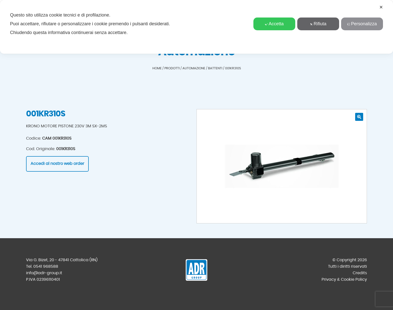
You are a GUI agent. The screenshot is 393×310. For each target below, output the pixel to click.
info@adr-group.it (44, 273)
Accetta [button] (274, 23)
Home (157, 68)
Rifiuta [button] (318, 23)
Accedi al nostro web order (57, 164)
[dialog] (196, 27)
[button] (359, 117)
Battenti (215, 68)
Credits (360, 273)
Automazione (193, 68)
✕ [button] (381, 7)
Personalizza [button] (362, 23)
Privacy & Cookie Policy (344, 279)
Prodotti (172, 68)
